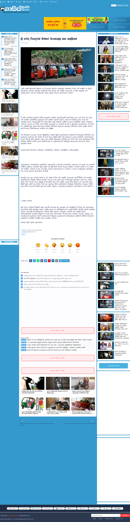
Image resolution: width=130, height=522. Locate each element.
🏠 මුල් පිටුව (12, 508)
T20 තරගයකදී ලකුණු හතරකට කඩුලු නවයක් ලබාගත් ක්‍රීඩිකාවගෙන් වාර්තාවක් (10, 52)
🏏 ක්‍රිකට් (94, 508)
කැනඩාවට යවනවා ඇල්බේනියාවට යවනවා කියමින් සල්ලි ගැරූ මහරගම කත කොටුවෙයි (122, 335)
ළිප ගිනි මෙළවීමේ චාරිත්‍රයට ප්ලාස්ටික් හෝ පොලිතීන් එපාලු (121, 189)
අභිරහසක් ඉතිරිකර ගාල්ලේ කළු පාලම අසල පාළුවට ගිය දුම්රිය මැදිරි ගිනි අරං (121, 317)
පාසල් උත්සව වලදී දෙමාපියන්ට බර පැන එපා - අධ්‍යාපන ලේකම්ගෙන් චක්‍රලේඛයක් (10, 62)
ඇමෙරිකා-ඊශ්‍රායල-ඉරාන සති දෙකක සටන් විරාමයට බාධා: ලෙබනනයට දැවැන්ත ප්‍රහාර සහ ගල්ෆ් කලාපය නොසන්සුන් (56, 288)
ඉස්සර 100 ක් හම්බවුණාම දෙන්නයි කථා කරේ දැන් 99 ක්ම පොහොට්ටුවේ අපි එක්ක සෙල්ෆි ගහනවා (10, 40)
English (11, 2)
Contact (53, 2)
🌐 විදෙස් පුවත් (36, 508)
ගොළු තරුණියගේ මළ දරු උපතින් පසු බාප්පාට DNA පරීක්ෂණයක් (121, 95)
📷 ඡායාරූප (59, 508)
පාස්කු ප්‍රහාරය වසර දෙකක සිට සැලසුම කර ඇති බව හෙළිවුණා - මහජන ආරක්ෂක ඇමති (10, 72)
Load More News (113, 366)
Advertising (27, 2)
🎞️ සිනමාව (71, 508)
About (18, 2)
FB (41, 2)
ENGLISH (120, 5)
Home (2, 2)
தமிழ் (126, 5)
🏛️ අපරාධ (82, 508)
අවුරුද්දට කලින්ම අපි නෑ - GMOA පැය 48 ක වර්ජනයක (121, 343)
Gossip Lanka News (13, 515)
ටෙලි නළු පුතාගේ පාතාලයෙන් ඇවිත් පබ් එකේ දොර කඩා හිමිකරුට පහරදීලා (10, 81)
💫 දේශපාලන (24, 508)
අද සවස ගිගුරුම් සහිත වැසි (121, 283)
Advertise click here (119, 20)
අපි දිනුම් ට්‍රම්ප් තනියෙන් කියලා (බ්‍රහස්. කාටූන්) (122, 293)
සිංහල (114, 5)
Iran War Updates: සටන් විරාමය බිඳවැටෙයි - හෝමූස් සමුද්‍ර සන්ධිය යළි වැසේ (47, 278)
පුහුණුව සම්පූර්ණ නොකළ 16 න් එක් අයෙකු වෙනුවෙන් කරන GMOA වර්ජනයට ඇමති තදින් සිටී (54, 281)
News (27, 33)
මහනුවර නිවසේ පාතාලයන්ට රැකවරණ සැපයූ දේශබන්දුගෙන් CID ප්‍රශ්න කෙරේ (121, 180)
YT (35, 2)
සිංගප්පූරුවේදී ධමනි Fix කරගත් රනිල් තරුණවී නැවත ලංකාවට (122, 161)
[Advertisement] (9, 208)
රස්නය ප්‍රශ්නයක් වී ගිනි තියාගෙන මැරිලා (36, 284)
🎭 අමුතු (106, 508)
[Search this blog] (105, 515)
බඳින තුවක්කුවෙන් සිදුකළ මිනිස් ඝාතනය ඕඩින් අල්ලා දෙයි (121, 85)
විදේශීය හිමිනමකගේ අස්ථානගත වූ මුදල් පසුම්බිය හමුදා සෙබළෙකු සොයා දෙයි (121, 326)
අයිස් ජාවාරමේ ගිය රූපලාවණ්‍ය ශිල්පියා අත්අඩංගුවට (120, 353)
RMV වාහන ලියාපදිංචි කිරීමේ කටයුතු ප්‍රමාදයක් (122, 274)
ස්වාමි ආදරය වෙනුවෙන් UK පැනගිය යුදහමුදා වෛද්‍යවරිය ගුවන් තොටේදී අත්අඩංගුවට (122, 104)
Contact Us (119, 518)
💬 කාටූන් (47, 508)
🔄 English (118, 508)
